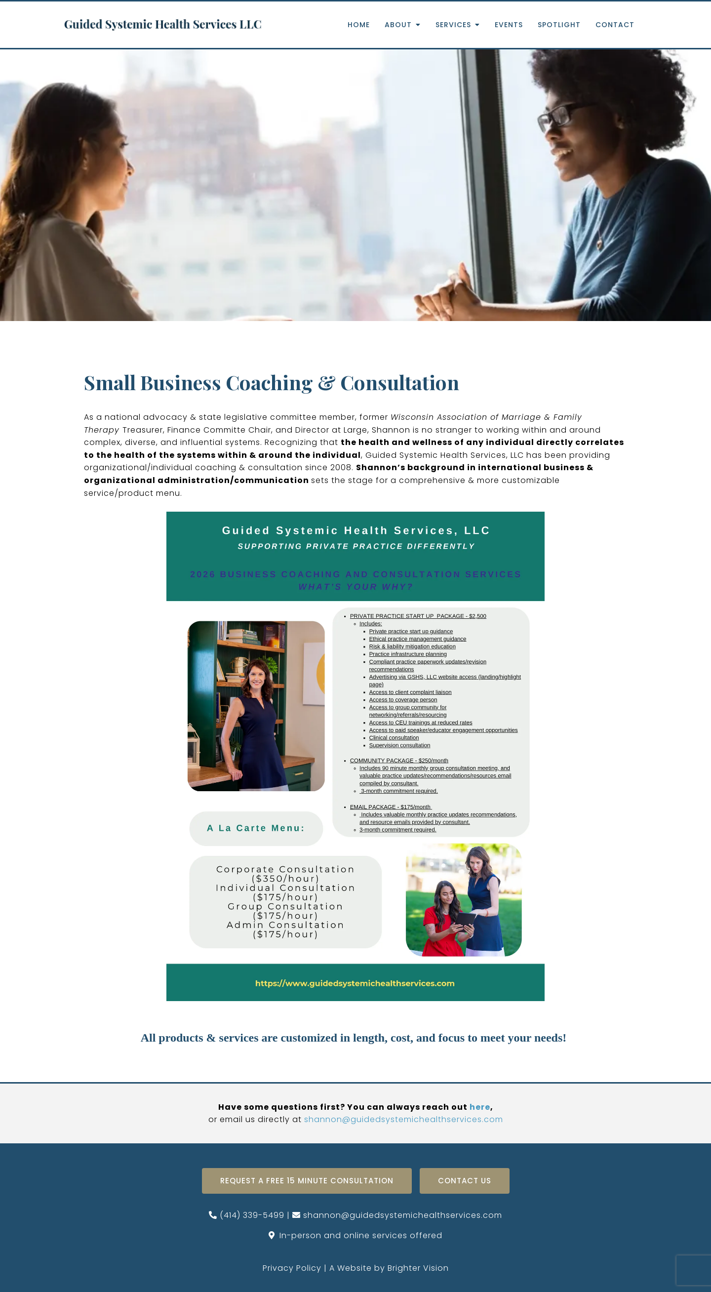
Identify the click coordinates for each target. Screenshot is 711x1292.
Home (359, 25)
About (398, 25)
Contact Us (464, 1180)
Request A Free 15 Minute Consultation (307, 1180)
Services (453, 25)
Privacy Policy (292, 1268)
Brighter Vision (418, 1268)
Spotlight (559, 25)
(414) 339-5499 (252, 1215)
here (480, 1107)
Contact (614, 25)
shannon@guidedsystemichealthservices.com (403, 1119)
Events (509, 25)
